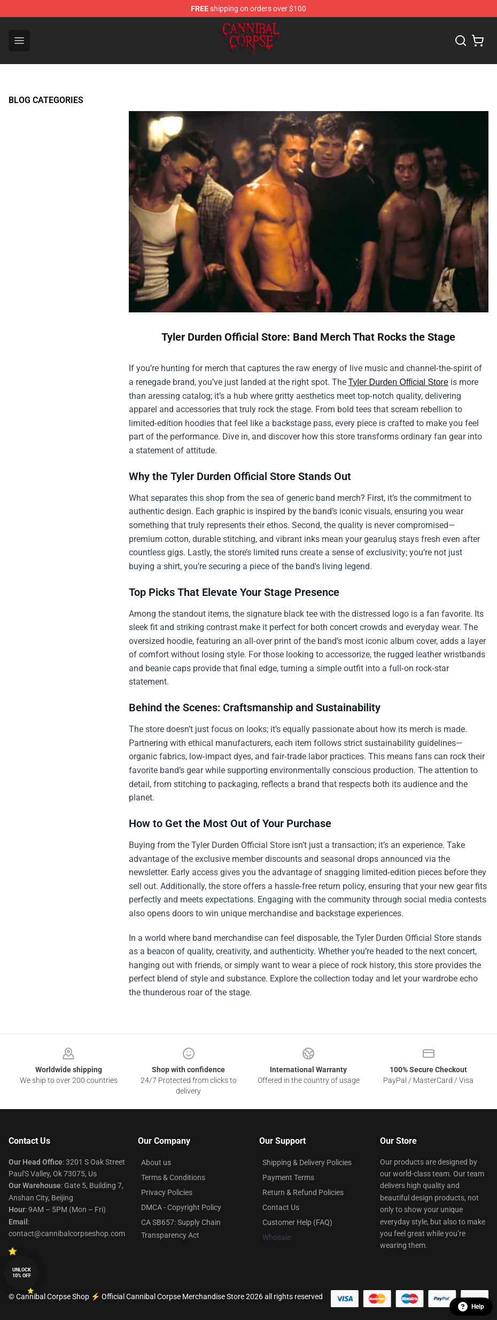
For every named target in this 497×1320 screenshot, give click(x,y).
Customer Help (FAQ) (297, 1222)
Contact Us (280, 1207)
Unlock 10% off (21, 1272)
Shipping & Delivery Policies (307, 1162)
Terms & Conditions (173, 1177)
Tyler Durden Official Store (398, 382)
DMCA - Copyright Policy (181, 1207)
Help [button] (471, 1306)
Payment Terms (288, 1177)
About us (156, 1162)
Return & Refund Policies (303, 1192)
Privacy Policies (166, 1192)
